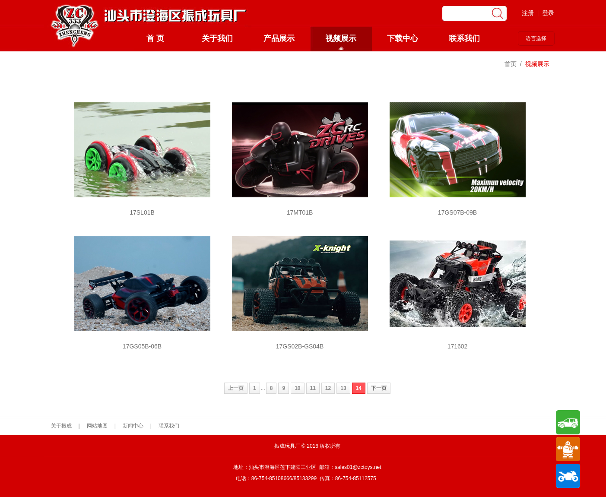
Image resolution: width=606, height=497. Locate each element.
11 (313, 388)
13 (343, 388)
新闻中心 (133, 426)
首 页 (155, 38)
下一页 (379, 388)
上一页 (236, 388)
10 (297, 388)
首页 (510, 63)
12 (328, 388)
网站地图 (97, 426)
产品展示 (279, 38)
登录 (548, 12)
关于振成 (61, 426)
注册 (528, 12)
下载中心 (402, 38)
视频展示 (340, 38)
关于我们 (217, 38)
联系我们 (464, 38)
